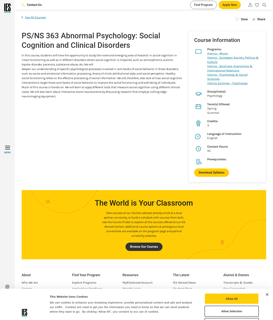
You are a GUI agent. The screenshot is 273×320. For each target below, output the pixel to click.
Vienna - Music (217, 53)
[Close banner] (267, 266)
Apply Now (229, 5)
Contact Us (32, 5)
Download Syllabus (211, 172)
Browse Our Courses (144, 246)
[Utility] (250, 5)
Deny (231, 295)
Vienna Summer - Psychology (227, 83)
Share (258, 19)
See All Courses (34, 17)
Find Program (203, 5)
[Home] (7, 8)
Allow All (232, 270)
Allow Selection (231, 282)
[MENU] (7, 149)
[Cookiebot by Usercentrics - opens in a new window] (24, 312)
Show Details (199, 312)
